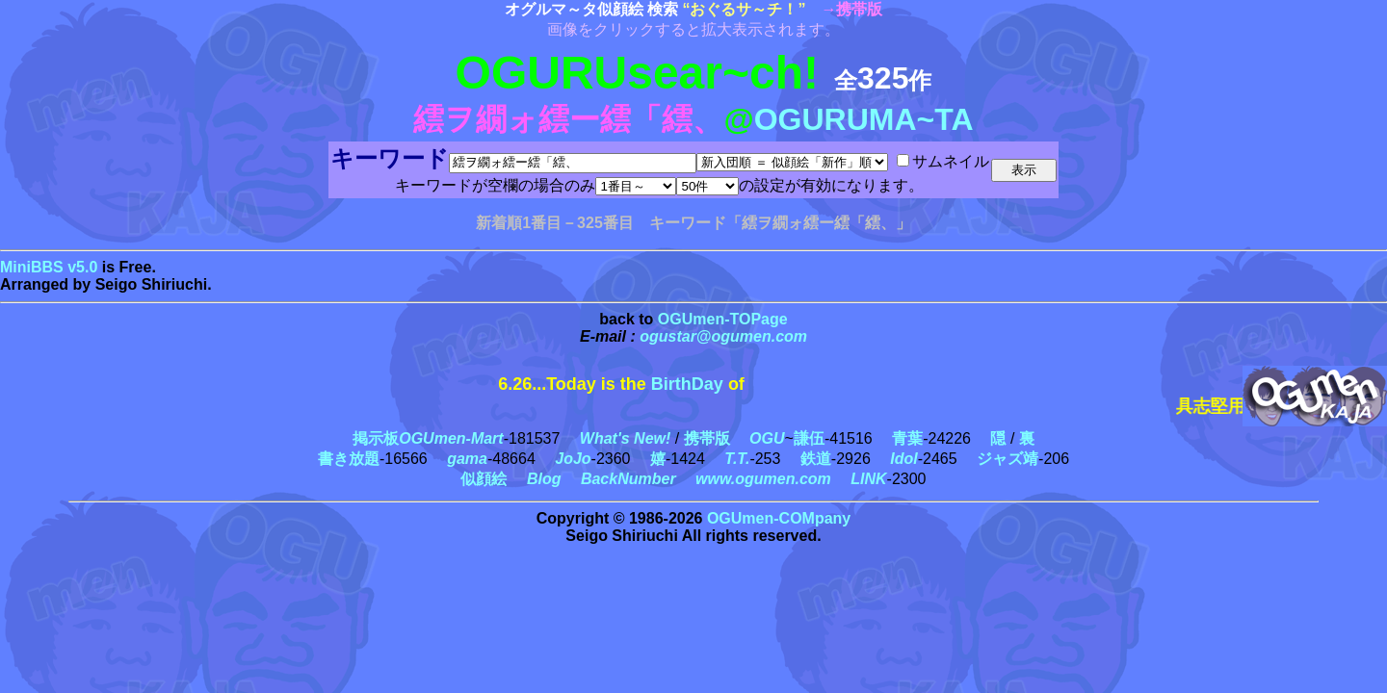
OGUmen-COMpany (779, 518)
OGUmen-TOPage (723, 319)
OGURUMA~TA (864, 119)
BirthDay (687, 384)
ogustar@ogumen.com (723, 336)
